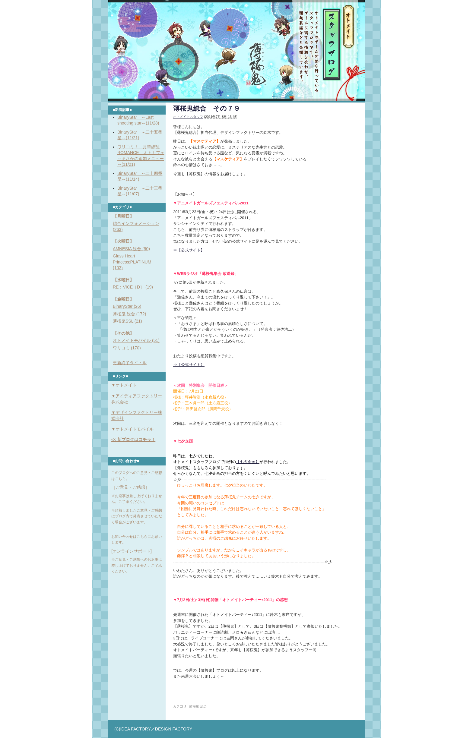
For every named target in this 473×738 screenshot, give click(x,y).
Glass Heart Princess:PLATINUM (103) (132, 262)
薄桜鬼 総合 (198, 706)
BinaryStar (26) (127, 306)
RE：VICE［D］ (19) (133, 287)
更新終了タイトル (130, 362)
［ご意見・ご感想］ (130, 487)
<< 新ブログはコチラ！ (133, 439)
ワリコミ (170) (127, 347)
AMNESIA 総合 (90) (131, 248)
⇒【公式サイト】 (189, 250)
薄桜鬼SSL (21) (127, 321)
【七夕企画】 (247, 461)
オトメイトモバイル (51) (136, 340)
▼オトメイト (124, 385)
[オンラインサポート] (131, 551)
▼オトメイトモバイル (132, 429)
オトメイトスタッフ (188, 116)
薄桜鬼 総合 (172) (129, 313)
